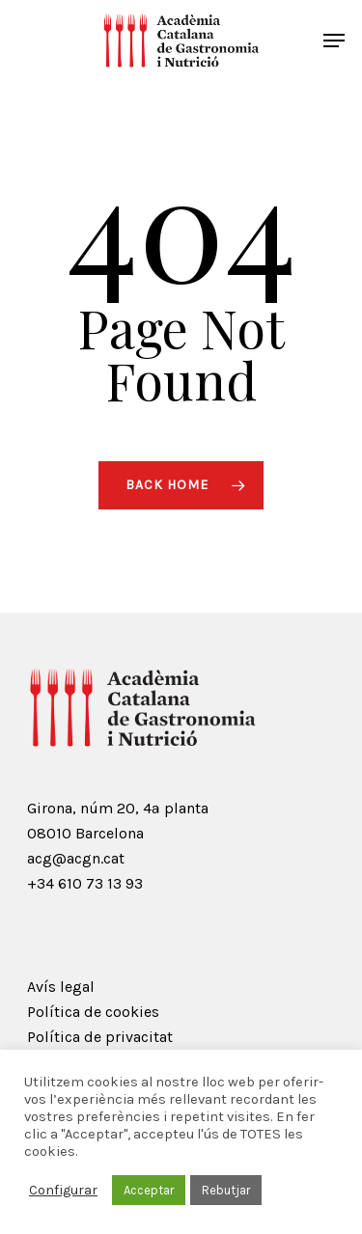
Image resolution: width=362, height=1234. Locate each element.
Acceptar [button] (149, 1190)
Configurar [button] (63, 1190)
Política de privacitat (100, 1037)
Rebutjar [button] (226, 1190)
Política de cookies (93, 1011)
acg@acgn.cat (76, 858)
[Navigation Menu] (334, 40)
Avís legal (61, 986)
